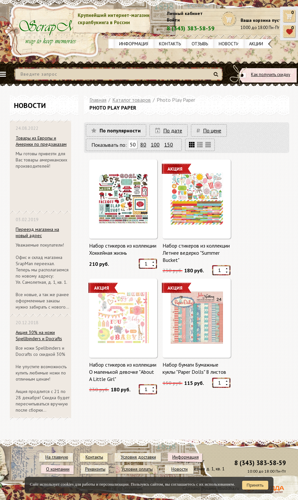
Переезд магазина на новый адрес (37, 232)
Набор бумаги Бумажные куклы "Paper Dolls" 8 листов (194, 368)
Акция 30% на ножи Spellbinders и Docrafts (39, 335)
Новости (229, 44)
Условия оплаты (137, 469)
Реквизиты (95, 469)
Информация (134, 44)
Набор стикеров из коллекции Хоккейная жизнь (122, 249)
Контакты (170, 44)
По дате (172, 130)
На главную (56, 457)
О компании (58, 469)
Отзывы (200, 44)
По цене (212, 130)
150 (168, 144)
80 (143, 144)
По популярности (120, 130)
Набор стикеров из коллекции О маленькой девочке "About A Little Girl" (122, 371)
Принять (255, 485)
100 (155, 144)
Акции (256, 44)
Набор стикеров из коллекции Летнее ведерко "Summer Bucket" (196, 252)
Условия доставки (138, 457)
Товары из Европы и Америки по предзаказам (41, 141)
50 (133, 144)
